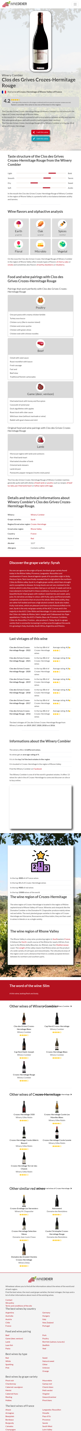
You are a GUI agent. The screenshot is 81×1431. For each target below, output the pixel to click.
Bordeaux (9, 1419)
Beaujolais (9, 1416)
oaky (66, 262)
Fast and (13, 369)
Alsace (8, 1409)
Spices (62, 231)
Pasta (7, 1348)
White (8, 1361)
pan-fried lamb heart (23, 486)
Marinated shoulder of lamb (21, 461)
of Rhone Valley (45, 91)
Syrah (33, 519)
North (24, 942)
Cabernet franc (11, 1394)
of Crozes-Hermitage (27, 91)
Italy (44, 1319)
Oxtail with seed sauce (19, 358)
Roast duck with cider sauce (21, 412)
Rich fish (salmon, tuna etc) (53, 1342)
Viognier (46, 1394)
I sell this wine (40, 132)
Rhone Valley (36, 529)
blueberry (60, 264)
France (33, 533)
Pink (7, 1367)
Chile (7, 1322)
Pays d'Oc (46, 1416)
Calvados (9, 1426)
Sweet (45, 1358)
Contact (8, 1300)
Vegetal (62, 251)
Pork (44, 1335)
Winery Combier (12, 75)
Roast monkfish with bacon (21, 361)
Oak (40, 231)
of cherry (60, 262)
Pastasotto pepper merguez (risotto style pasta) (30, 472)
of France (57, 91)
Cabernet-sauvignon (14, 1387)
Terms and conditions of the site (18, 1306)
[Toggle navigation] (75, 4)
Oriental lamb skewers (19, 465)
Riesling (8, 1397)
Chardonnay (10, 1384)
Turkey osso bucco (17, 318)
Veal (44, 1348)
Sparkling (9, 1364)
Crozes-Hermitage (38, 524)
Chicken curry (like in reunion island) (25, 322)
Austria (8, 1319)
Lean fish (9, 1345)
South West (47, 1426)
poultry (50, 483)
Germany (46, 1312)
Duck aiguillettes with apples (22, 408)
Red (32, 538)
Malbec (8, 1400)
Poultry (40, 307)
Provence (46, 1419)
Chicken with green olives (20, 330)
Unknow (46, 1367)
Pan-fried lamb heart (18, 457)
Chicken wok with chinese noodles (24, 333)
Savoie (45, 1423)
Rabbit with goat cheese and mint (24, 420)
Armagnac (9, 1413)
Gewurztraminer (49, 1397)
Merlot (8, 1390)
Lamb (40, 446)
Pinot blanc (47, 1400)
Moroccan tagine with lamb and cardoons (27, 453)
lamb (42, 483)
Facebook (38, 769)
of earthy (40, 264)
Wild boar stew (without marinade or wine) (28, 416)
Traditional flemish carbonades (23, 377)
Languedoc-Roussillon (51, 1409)
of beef (37, 483)
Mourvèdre (47, 1380)
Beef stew (14, 373)
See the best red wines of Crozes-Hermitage (54, 1188)
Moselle (45, 1413)
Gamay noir (47, 1384)
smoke (10, 264)
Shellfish (45, 1345)
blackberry (49, 264)
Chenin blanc (47, 1387)
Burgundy (9, 1423)
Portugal (46, 1326)
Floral (18, 251)
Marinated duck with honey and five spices (27, 401)
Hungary (46, 1316)
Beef (41, 350)
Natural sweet (48, 1361)
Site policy (9, 1303)
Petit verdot (47, 1390)
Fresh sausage (16, 365)
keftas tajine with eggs (43, 486)
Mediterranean (62, 945)
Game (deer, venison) (40, 394)
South (55, 939)
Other (45, 1364)
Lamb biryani (15, 469)
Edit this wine (40, 138)
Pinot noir (9, 1380)
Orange (45, 1371)
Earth (18, 231)
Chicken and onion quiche (20, 326)
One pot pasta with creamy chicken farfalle (27, 314)
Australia (9, 1316)
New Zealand (47, 1322)
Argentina (9, 1312)
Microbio (40, 251)
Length (22, 948)
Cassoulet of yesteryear (20, 405)
